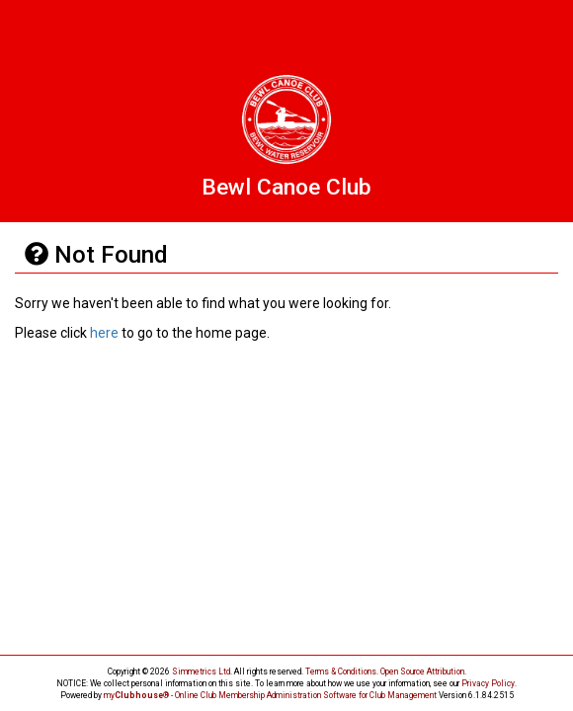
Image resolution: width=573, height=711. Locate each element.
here (104, 333)
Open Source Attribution (422, 671)
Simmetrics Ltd (201, 671)
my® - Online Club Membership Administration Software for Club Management (270, 695)
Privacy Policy (488, 683)
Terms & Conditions (340, 671)
